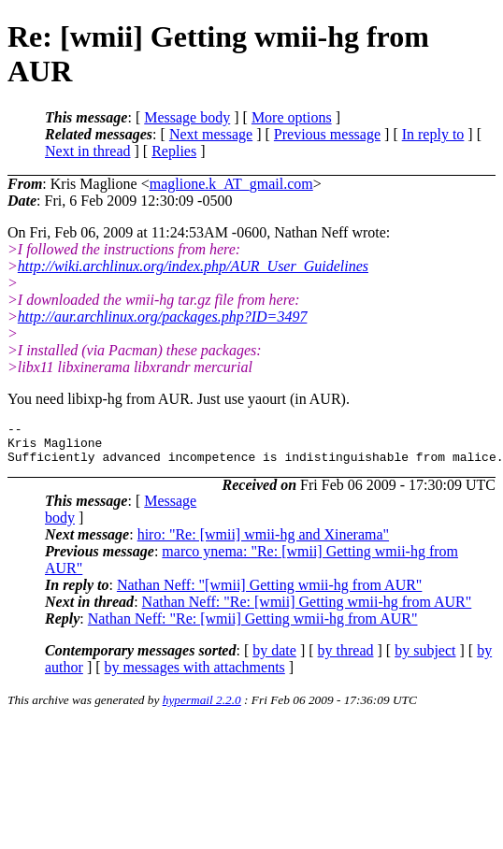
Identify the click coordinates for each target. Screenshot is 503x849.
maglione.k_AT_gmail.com (231, 184)
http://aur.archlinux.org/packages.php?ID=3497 (163, 316)
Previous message (327, 134)
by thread (346, 659)
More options (292, 117)
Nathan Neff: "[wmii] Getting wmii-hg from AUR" (270, 593)
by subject (425, 659)
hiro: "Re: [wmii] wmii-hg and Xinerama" (263, 543)
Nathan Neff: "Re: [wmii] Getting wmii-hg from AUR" (307, 610)
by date (274, 659)
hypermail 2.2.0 (202, 708)
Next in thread (88, 151)
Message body (187, 117)
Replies (173, 151)
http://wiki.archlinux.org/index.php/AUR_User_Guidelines (193, 266)
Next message (210, 134)
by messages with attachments (195, 676)
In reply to (433, 134)
